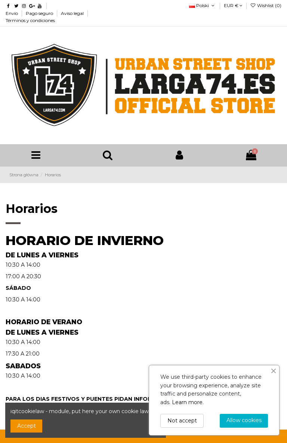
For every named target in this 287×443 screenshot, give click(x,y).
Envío (12, 13)
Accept (26, 425)
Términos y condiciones (30, 20)
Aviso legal (73, 13)
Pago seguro (40, 13)
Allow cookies (244, 420)
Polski (202, 5)
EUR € (233, 5)
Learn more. (188, 402)
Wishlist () (265, 5)
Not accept (182, 420)
